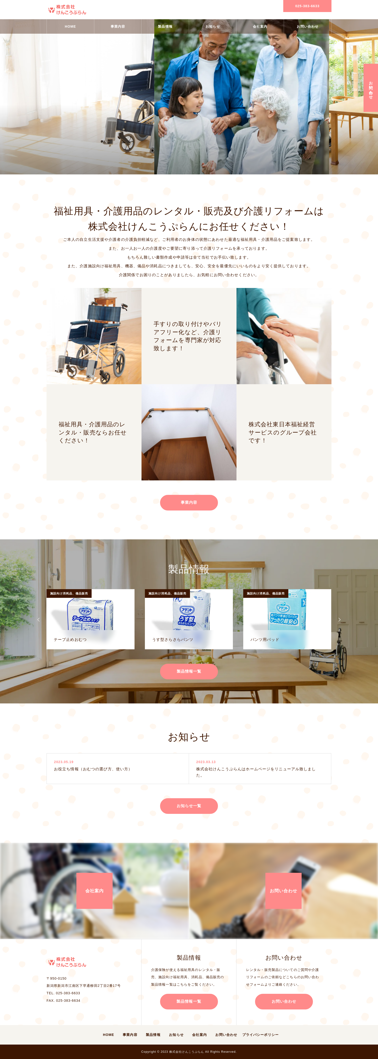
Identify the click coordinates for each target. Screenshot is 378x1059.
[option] (91, 619)
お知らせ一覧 (189, 806)
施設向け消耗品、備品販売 (69, 593)
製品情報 (165, 26)
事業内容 (118, 26)
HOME (70, 26)
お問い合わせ (308, 26)
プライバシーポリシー (260, 1035)
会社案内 (260, 26)
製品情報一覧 (189, 671)
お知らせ (212, 26)
